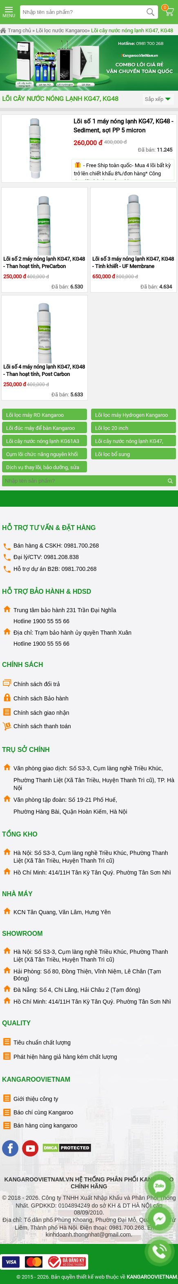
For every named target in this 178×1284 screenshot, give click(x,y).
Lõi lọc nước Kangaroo (61, 30)
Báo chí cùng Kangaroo (37, 1112)
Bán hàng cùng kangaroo (39, 1126)
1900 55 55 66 (51, 621)
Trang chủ (15, 30)
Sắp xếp (158, 99)
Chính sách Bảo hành (35, 698)
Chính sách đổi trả (31, 683)
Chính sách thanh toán (36, 726)
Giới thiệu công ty (30, 1098)
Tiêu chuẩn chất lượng (36, 1042)
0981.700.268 (81, 545)
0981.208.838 (61, 557)
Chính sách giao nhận (35, 712)
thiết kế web (90, 1277)
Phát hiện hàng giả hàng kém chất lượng (59, 1056)
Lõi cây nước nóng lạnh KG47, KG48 (132, 30)
